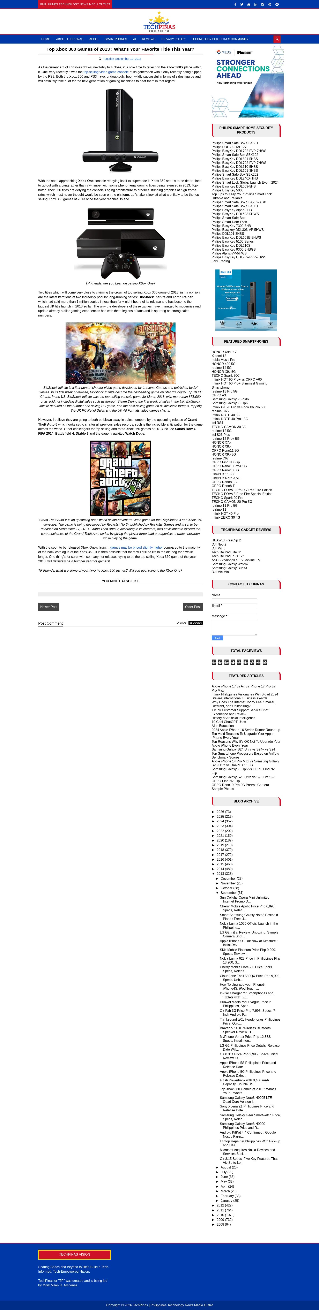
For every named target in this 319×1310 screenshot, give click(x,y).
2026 (221, 812)
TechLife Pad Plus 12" (228, 556)
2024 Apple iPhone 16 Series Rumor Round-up (246, 730)
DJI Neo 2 (219, 544)
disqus (179, 622)
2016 (221, 859)
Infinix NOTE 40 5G (226, 415)
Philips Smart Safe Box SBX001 (235, 206)
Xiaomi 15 (219, 356)
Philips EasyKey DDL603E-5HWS (236, 237)
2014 (221, 869)
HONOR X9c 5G (224, 371)
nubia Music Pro (223, 359)
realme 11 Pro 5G (225, 505)
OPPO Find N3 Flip (226, 462)
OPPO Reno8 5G (224, 482)
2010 (221, 1215)
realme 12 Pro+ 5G (226, 438)
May (224, 1181)
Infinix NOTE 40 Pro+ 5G (230, 419)
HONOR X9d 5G (224, 352)
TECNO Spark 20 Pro (227, 498)
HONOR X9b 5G (224, 454)
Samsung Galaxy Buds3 (229, 568)
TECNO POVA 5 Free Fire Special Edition (242, 494)
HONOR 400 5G (224, 364)
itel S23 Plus (221, 434)
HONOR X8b (221, 446)
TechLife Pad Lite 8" (226, 552)
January (227, 1200)
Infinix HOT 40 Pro (225, 513)
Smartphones (116, 39)
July (224, 1172)
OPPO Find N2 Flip (226, 781)
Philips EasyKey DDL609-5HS (234, 186)
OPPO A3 (219, 395)
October (227, 888)
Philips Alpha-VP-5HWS (229, 253)
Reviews (148, 39)
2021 (221, 835)
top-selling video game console (115, 72)
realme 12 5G (222, 431)
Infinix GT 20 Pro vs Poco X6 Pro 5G (238, 407)
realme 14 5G (222, 368)
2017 (221, 854)
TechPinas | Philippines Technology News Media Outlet (173, 1305)
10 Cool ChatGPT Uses (229, 722)
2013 (221, 873)
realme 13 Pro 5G (225, 391)
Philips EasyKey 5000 (228, 190)
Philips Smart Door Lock (229, 222)
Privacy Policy (173, 39)
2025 (221, 816)
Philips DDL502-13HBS (229, 147)
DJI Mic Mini (221, 572)
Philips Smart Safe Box (228, 218)
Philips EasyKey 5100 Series (233, 241)
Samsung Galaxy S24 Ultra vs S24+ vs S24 (243, 749)
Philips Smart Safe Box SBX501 (235, 143)
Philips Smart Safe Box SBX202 (235, 174)
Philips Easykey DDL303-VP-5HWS (238, 229)
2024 (221, 821)
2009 (221, 1219)
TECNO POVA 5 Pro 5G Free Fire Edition (242, 490)
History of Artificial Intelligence (233, 718)
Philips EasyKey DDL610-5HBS (235, 166)
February (228, 1196)
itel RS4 (217, 423)
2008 (221, 1224)
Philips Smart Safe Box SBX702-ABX (239, 202)
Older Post (191, 607)
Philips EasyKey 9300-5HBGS (234, 249)
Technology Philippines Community (219, 39)
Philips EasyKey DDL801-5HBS (235, 159)
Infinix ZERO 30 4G (226, 517)
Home (45, 39)
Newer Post (48, 607)
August (226, 1167)
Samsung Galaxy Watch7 (230, 564)
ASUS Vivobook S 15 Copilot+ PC (236, 560)
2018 (221, 850)
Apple (94, 39)
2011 (221, 1210)
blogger (193, 622)
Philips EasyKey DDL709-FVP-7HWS (239, 257)
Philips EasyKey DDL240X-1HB (235, 178)
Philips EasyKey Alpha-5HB (232, 210)
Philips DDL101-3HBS (228, 233)
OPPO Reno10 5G (225, 470)
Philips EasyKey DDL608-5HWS (235, 214)
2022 (221, 831)
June (225, 1177)
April (224, 1186)
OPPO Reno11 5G (225, 450)
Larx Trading (221, 261)
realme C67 (220, 458)
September (229, 892)
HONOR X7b (221, 442)
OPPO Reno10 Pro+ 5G (229, 466)
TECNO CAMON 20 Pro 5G (232, 501)
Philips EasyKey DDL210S (231, 245)
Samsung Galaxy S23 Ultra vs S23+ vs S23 (243, 777)
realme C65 (220, 411)
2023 (221, 826)
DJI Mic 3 (218, 548)
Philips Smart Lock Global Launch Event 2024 (245, 182)
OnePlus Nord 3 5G (226, 478)
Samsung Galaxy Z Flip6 (230, 403)
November (229, 883)
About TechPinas (69, 39)
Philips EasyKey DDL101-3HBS (235, 170)
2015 (221, 864)
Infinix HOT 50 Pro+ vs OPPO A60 (237, 379)
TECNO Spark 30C (226, 375)
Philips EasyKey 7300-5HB (231, 226)
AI (134, 39)
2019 (221, 845)
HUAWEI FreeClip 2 (226, 540)
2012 (221, 1205)
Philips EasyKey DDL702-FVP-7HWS (239, 151)
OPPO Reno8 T (223, 486)
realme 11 (219, 509)
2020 (221, 840)
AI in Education (223, 726)
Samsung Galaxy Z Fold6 (230, 399)
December (229, 878)
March (226, 1191)
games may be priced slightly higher (136, 547)
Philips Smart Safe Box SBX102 (235, 155)
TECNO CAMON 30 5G (229, 427)
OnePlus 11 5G (223, 474)
